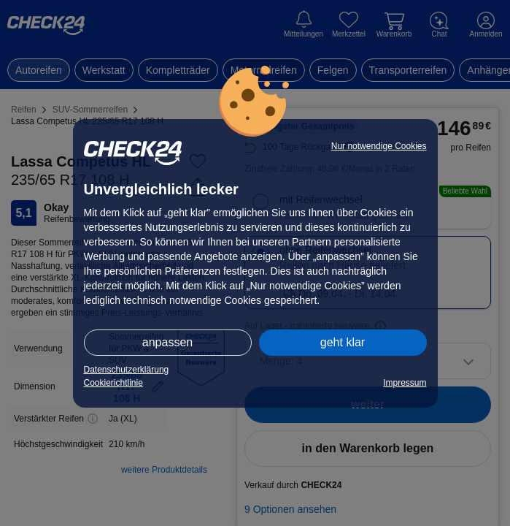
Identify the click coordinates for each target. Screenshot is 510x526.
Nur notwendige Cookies (379, 146)
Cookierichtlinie (113, 383)
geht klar (342, 342)
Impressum (404, 383)
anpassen (167, 342)
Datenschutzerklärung (126, 370)
